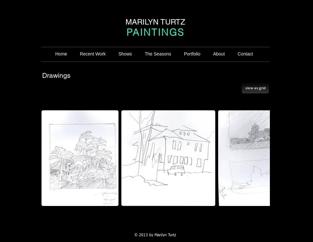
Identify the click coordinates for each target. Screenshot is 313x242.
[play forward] (262, 158)
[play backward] (49, 158)
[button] (80, 158)
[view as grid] (255, 87)
